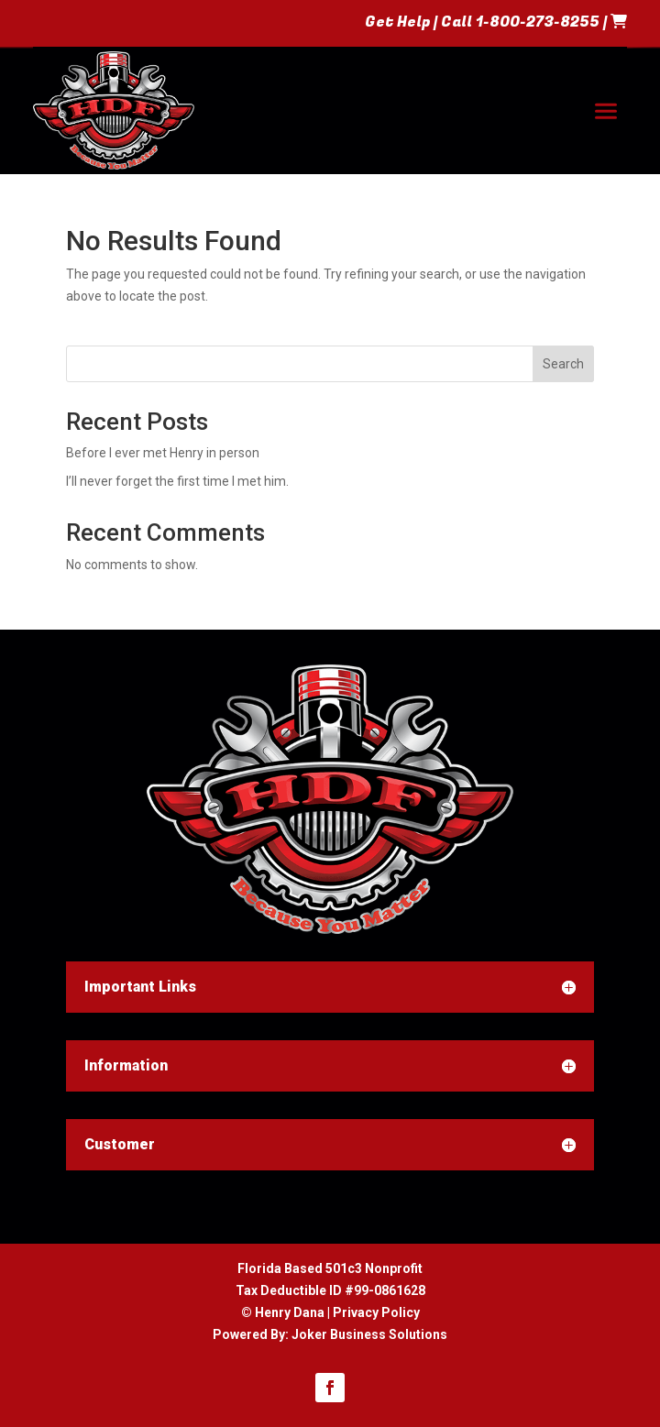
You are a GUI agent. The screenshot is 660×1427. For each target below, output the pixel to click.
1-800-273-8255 (538, 22)
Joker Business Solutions (369, 1334)
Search (563, 364)
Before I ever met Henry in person (162, 452)
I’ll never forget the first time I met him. (177, 481)
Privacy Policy (376, 1312)
